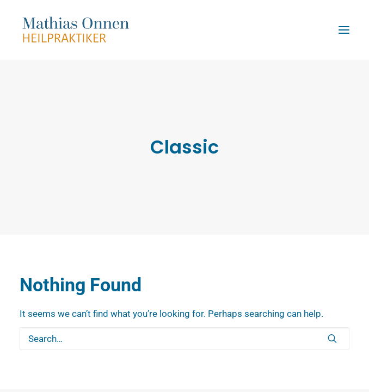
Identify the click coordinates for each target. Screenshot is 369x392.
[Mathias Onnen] (184, 30)
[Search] (184, 338)
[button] (332, 338)
